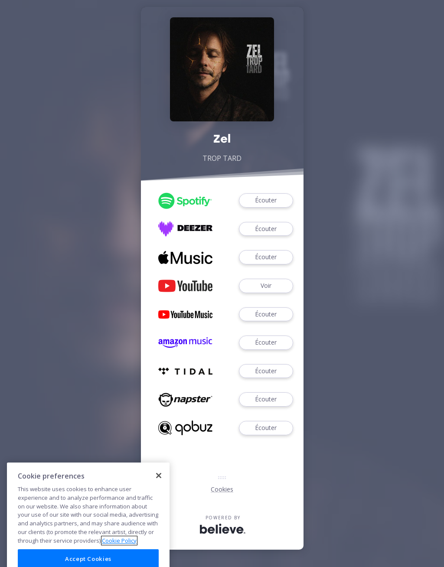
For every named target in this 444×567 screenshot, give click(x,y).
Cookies (222, 489)
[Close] (158, 491)
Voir (265, 286)
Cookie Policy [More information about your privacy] (119, 556)
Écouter (265, 200)
